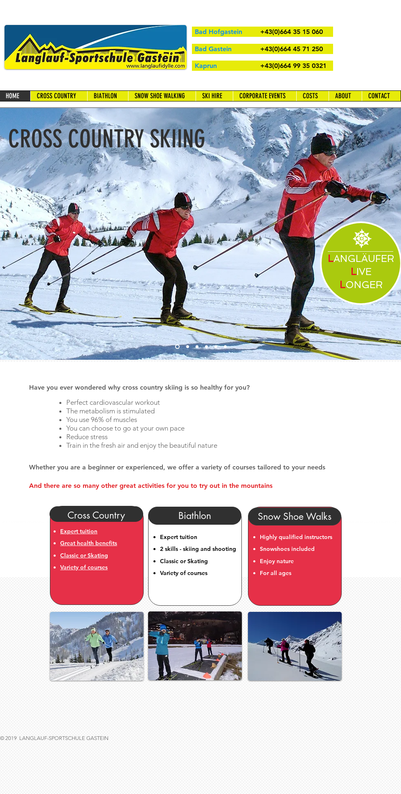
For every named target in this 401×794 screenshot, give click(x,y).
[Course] (187, 346)
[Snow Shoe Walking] (197, 346)
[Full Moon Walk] (225, 346)
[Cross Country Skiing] (177, 347)
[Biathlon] (215, 346)
